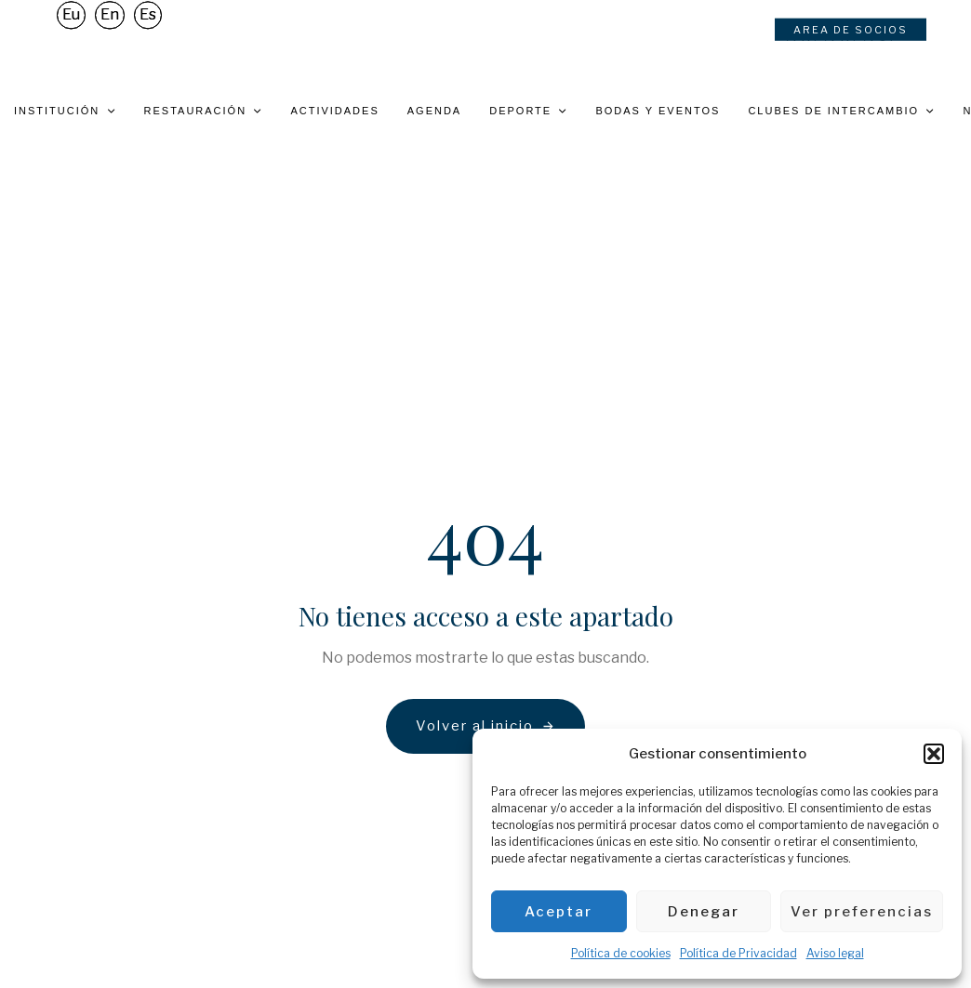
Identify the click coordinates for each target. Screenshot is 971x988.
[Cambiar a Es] (148, 20)
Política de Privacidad (738, 953)
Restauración (203, 110)
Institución (65, 110)
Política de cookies (621, 953)
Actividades (334, 110)
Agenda (434, 110)
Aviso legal (835, 953)
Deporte (528, 110)
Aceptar (558, 911)
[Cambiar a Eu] (71, 20)
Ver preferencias (862, 911)
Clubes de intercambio (841, 110)
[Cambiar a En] (110, 20)
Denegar (703, 911)
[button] (933, 753)
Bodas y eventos (657, 110)
